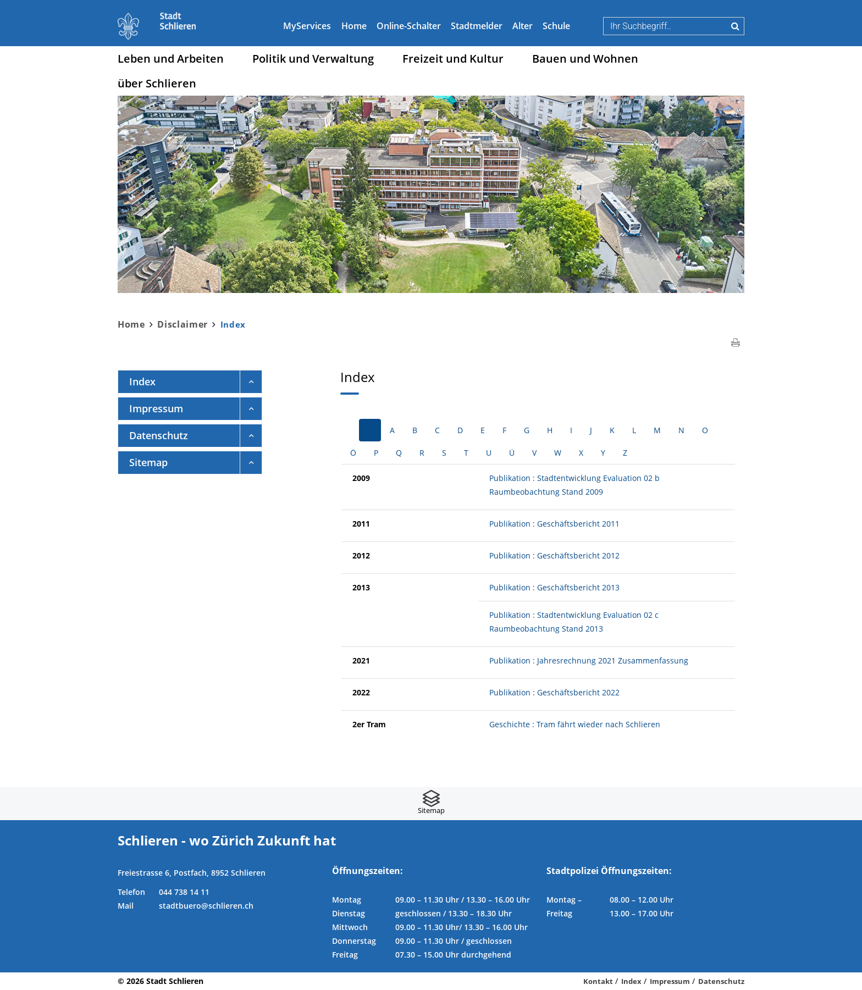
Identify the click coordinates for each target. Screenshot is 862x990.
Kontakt (598, 981)
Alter (522, 26)
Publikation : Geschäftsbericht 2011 (554, 523)
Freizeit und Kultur (453, 58)
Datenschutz (158, 435)
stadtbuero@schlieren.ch (206, 905)
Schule (556, 26)
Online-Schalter (409, 26)
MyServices (307, 26)
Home (354, 26)
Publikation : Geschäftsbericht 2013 (554, 587)
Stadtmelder (476, 26)
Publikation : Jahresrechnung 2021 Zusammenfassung (588, 660)
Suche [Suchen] (735, 25)
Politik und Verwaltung (313, 58)
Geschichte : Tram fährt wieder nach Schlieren (574, 724)
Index (172, 381)
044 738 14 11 (184, 892)
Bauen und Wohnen (585, 58)
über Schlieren (157, 83)
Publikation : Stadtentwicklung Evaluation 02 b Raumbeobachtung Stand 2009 (574, 485)
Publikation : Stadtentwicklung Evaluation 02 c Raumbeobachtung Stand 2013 (574, 622)
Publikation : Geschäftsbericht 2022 (554, 692)
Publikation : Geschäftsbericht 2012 (554, 555)
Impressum (156, 408)
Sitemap (148, 462)
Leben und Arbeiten (171, 58)
